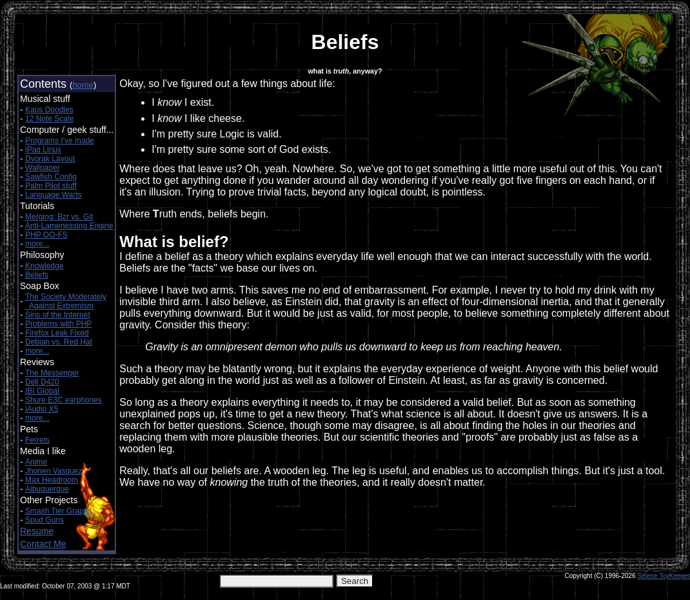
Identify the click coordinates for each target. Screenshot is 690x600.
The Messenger (52, 372)
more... (37, 243)
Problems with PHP (58, 323)
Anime (36, 461)
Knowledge (44, 265)
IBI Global (42, 390)
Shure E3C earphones (63, 400)
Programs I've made (59, 140)
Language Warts (53, 194)
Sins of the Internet (57, 314)
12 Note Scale (49, 118)
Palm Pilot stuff (51, 185)
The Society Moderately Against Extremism (65, 301)
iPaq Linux (43, 149)
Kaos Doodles (49, 109)
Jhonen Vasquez (54, 470)
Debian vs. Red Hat (58, 341)
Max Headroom (51, 480)
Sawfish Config (51, 176)
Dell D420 (42, 381)
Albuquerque (47, 489)
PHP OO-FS (46, 234)
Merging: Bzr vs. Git (59, 216)
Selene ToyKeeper (663, 575)
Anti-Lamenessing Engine (69, 225)
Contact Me (43, 544)
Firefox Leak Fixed (57, 332)
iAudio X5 (41, 409)
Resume (37, 531)
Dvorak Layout (50, 158)
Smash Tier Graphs (58, 510)
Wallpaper (42, 167)
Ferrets (37, 440)
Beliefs (36, 274)
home (83, 85)
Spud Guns (44, 520)
